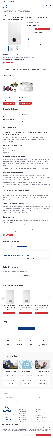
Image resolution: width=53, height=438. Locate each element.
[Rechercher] (35, 6)
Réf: (3, 53)
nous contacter (29, 225)
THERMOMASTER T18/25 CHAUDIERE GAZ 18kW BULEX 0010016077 (25, 306)
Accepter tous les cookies (43, 435)
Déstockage (37, 421)
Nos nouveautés (22, 419)
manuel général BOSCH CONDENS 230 (16, 247)
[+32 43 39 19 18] (10, 1)
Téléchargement (36, 69)
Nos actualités (10, 355)
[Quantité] (30, 29)
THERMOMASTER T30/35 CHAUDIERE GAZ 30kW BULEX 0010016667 (41, 306)
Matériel (37, 419)
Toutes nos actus (45, 356)
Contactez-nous (22, 421)
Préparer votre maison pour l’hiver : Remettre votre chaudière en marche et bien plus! (43, 372)
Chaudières (18, 10)
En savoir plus (26, 69)
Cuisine (36, 411)
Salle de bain (38, 409)
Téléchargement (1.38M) (26, 250)
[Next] (47, 69)
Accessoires (7, 69)
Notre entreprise (22, 409)
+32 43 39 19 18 (9, 419)
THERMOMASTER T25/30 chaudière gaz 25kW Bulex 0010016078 (9, 306)
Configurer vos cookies (28, 435)
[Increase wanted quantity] (33, 29)
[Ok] (39, 397)
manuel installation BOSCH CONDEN (16, 255)
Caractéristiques (16, 69)
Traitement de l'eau (39, 415)
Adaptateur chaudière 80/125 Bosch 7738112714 (26, 96)
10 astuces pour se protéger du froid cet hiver (26, 372)
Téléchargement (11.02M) (26, 258)
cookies (6, 429)
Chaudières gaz (25, 10)
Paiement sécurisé (23, 411)
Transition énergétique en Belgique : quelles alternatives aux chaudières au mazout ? (10, 372)
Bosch (4, 15)
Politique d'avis (22, 415)
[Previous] (3, 298)
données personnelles (12, 432)
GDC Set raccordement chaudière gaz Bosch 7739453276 (8, 97)
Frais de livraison (22, 413)
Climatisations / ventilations (41, 417)
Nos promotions (22, 417)
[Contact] (3, 1)
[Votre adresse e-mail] (22, 397)
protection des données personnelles (26, 401)
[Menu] (50, 6)
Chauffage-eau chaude (10, 10)
